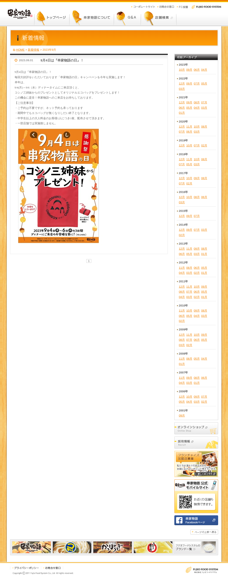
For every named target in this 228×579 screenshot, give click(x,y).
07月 (197, 83)
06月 (197, 69)
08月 (197, 102)
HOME (20, 49)
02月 (204, 145)
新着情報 (33, 49)
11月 (189, 126)
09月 (189, 69)
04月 (204, 69)
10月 (182, 69)
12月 (182, 83)
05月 (204, 83)
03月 (182, 88)
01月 (182, 112)
